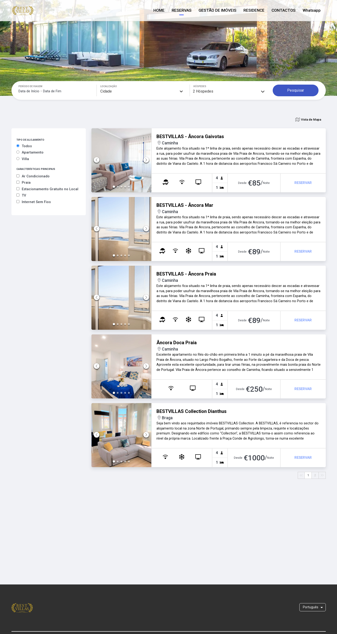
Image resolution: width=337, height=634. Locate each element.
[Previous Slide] (96, 160)
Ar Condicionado (33, 176)
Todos (24, 146)
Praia (23, 182)
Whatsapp (312, 10)
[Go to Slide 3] (121, 187)
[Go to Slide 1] (113, 187)
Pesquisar (295, 90)
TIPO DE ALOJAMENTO (30, 139)
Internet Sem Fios (33, 202)
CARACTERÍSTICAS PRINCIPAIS (35, 169)
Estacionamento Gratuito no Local (47, 189)
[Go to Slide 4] (126, 187)
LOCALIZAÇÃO (108, 86)
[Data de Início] (28, 91)
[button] (121, 160)
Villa (22, 159)
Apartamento (29, 152)
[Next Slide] (146, 160)
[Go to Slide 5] (130, 187)
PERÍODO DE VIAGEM (30, 86)
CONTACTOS (284, 10)
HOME (159, 10)
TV (21, 195)
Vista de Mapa (308, 119)
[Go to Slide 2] (117, 187)
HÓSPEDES (199, 86)
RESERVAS (182, 10)
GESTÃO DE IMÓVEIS (217, 10)
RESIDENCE (254, 10)
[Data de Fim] (52, 91)
